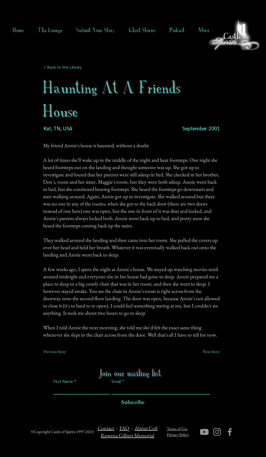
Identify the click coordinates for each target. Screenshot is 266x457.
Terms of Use (177, 429)
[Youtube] (204, 432)
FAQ (124, 428)
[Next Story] (207, 351)
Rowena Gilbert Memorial (127, 435)
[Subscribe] (131, 402)
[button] (142, 30)
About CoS (146, 428)
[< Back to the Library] (64, 67)
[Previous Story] (60, 351)
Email (116, 381)
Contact (106, 428)
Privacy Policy (178, 434)
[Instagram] (217, 432)
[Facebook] (230, 432)
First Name (63, 381)
